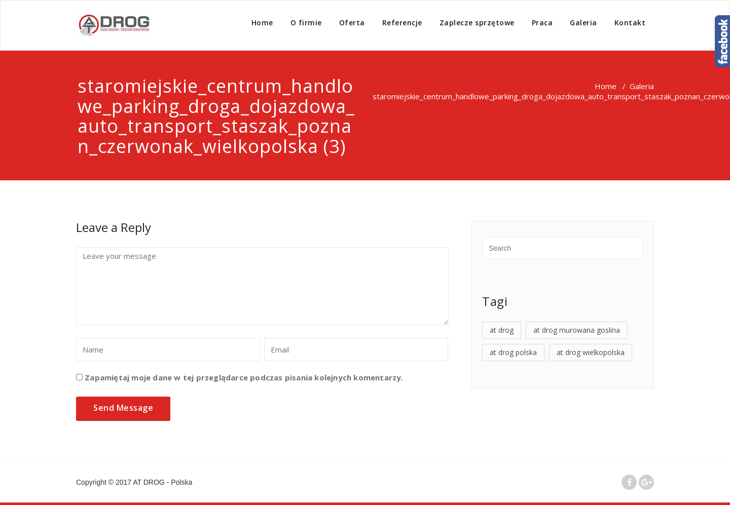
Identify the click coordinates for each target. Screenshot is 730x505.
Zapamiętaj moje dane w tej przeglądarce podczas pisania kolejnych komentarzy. (244, 377)
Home (262, 22)
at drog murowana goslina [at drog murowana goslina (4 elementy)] (576, 330)
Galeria (583, 22)
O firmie (306, 22)
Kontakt (630, 22)
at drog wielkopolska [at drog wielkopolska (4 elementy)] (591, 352)
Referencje (402, 22)
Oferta (352, 22)
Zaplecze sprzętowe (477, 22)
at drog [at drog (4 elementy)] (502, 330)
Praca (542, 22)
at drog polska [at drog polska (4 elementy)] (513, 352)
